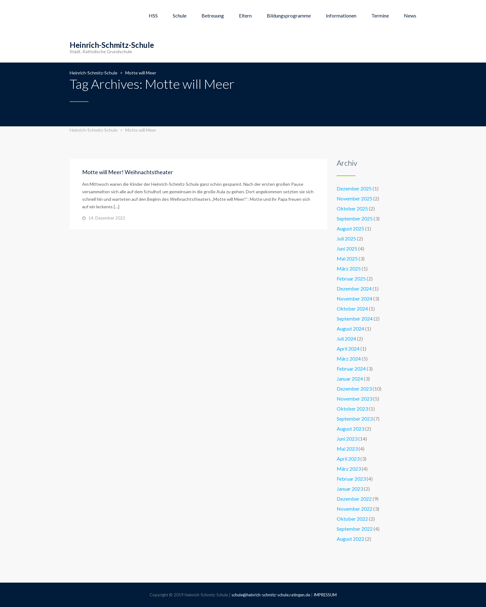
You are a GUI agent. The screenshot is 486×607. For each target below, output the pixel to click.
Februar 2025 (351, 278)
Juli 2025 (346, 238)
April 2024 (348, 349)
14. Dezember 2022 (106, 217)
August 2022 (350, 539)
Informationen (341, 15)
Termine (380, 15)
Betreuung (212, 15)
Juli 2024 (346, 338)
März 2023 (349, 469)
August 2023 (350, 429)
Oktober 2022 (352, 519)
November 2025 (354, 198)
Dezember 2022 (354, 499)
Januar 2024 (350, 379)
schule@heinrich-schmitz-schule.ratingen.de (270, 594)
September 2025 (355, 218)
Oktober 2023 (352, 409)
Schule (179, 15)
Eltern (245, 15)
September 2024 (355, 318)
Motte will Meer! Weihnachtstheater (127, 172)
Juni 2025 (347, 248)
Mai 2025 (347, 258)
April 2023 (348, 459)
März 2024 (349, 359)
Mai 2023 (347, 449)
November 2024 (354, 298)
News (410, 15)
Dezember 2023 (354, 389)
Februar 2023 (351, 479)
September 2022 (355, 529)
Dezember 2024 (354, 288)
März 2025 (349, 268)
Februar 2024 (351, 369)
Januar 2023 (350, 489)
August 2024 (350, 328)
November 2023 (354, 399)
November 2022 (354, 509)
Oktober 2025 (352, 208)
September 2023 (355, 419)
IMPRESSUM (325, 594)
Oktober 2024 (352, 308)
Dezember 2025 (354, 188)
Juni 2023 (347, 439)
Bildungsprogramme (289, 15)
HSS (153, 15)
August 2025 (350, 228)
